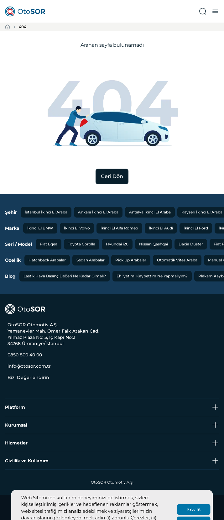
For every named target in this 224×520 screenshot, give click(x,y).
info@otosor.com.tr (29, 366)
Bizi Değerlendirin (28, 377)
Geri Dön (112, 176)
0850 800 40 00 (25, 355)
